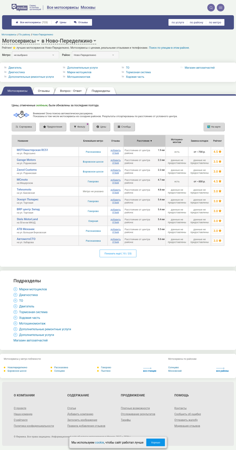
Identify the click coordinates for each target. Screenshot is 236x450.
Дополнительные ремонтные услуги (31, 76)
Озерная (93, 221)
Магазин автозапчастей (200, 67)
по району (196, 22)
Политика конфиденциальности (34, 425)
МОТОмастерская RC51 (32, 150)
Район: (66, 54)
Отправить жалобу (186, 419)
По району (24, 34)
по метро (215, 22)
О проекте (20, 408)
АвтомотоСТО (26, 239)
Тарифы (126, 419)
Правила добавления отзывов (86, 425)
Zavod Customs (27, 169)
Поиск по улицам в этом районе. (169, 47)
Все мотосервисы (32, 22)
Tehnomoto (24, 189)
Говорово (93, 181)
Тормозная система (138, 72)
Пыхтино (103, 371)
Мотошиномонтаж (78, 76)
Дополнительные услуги (82, 67)
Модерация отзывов (187, 425)
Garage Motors (26, 160)
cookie (99, 442)
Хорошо (155, 442)
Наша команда (23, 414)
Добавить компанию (80, 414)
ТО (127, 67)
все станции (149, 369)
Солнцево (58, 371)
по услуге (178, 22)
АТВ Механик (26, 229)
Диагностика (16, 72)
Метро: (6, 54)
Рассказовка (93, 151)
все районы (222, 369)
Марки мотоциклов (79, 72)
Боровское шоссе (93, 161)
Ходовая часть (135, 76)
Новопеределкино (15, 367)
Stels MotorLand (27, 219)
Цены (60, 22)
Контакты (180, 408)
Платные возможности (135, 408)
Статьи (71, 408)
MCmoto (22, 179)
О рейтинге (21, 419)
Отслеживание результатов (138, 414)
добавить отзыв (115, 151)
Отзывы (81, 22)
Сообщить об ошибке (187, 414)
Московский (175, 371)
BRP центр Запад (28, 209)
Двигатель (14, 67)
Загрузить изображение (82, 419)
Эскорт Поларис (27, 199)
